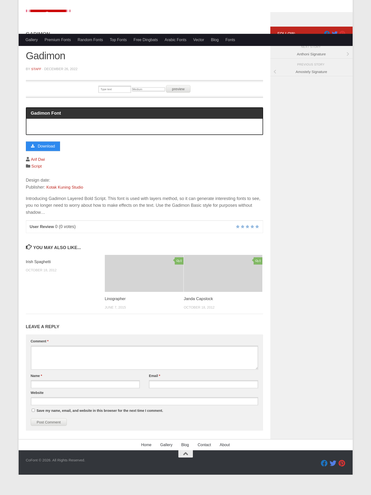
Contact (204, 465)
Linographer (116, 319)
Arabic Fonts (175, 40)
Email (154, 396)
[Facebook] (327, 53)
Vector (198, 40)
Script (37, 186)
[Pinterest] (342, 53)
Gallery (32, 40)
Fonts (230, 40)
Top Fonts (118, 40)
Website (37, 413)
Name (36, 396)
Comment (40, 361)
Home (146, 465)
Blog (215, 40)
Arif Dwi (38, 179)
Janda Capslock (198, 319)
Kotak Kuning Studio (66, 207)
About (225, 465)
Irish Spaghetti (39, 282)
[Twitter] (335, 53)
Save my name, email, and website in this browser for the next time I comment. (100, 431)
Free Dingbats (146, 40)
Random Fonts (90, 40)
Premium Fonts (58, 40)
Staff (36, 88)
